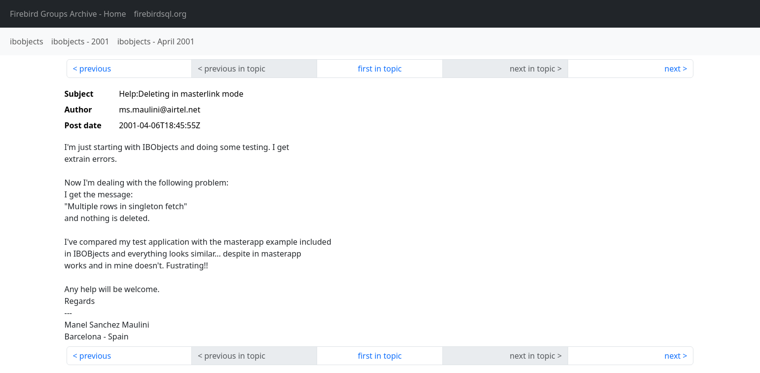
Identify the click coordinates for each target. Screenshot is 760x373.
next (672, 68)
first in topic (379, 68)
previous (95, 68)
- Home (68, 13)
